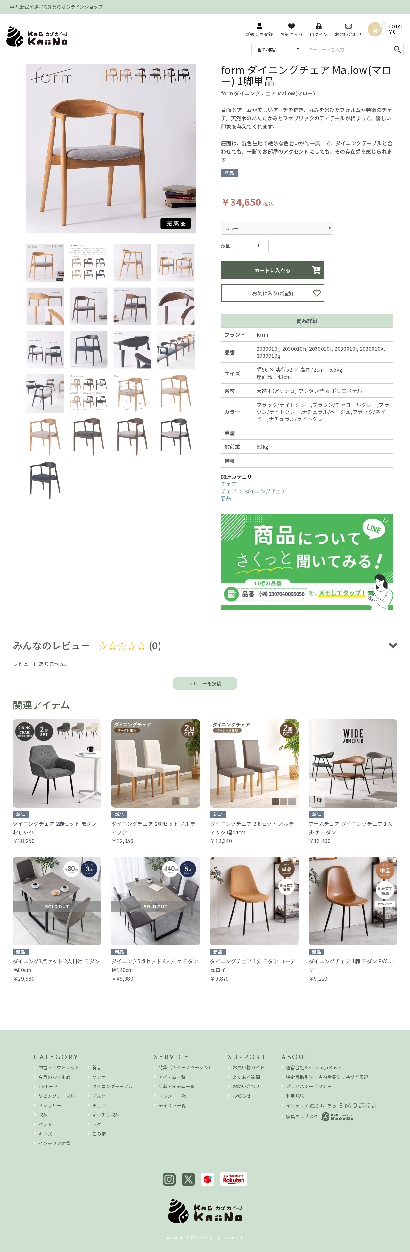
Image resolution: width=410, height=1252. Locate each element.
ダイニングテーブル (112, 1086)
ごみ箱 (99, 1134)
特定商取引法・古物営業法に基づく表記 (327, 1077)
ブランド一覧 (172, 1096)
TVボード (48, 1086)
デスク (99, 1096)
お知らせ (242, 1096)
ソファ (99, 1077)
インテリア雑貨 (54, 1143)
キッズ (45, 1134)
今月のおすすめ (54, 1077)
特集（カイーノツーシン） (186, 1067)
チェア (229, 483)
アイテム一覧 (172, 1077)
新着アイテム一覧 (177, 1086)
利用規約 (295, 1096)
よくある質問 (246, 1077)
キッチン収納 (106, 1115)
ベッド (45, 1124)
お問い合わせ (246, 1086)
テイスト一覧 (172, 1106)
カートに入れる (273, 270)
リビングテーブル (56, 1096)
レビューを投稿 (205, 683)
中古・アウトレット (59, 1067)
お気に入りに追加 (272, 293)
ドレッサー (49, 1106)
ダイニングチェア (265, 491)
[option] (111, 149)
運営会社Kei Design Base (313, 1067)
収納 (43, 1115)
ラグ (97, 1124)
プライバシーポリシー (309, 1086)
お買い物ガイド (249, 1067)
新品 (226, 498)
